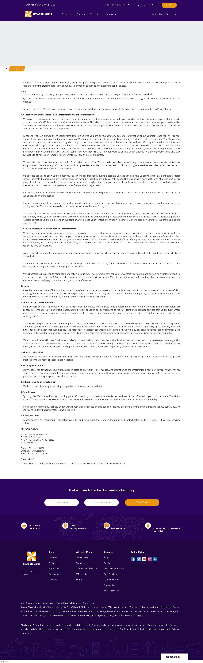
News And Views (111, 580)
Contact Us (53, 563)
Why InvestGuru (84, 552)
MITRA (79, 580)
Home (51, 552)
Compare (81, 14)
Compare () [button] (173, 656)
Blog (106, 558)
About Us (157, 14)
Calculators (95, 14)
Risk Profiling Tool (112, 591)
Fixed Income (54, 574)
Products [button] (67, 14)
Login (169, 5)
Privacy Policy (17, 69)
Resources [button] (110, 14)
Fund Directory (110, 574)
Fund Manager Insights (114, 569)
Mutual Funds (54, 569)
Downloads (109, 585)
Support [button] (171, 14)
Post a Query (142, 502)
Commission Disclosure (86, 569)
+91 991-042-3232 (45, 4)
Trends (107, 563)
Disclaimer (80, 563)
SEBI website (81, 574)
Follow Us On (137, 552)
